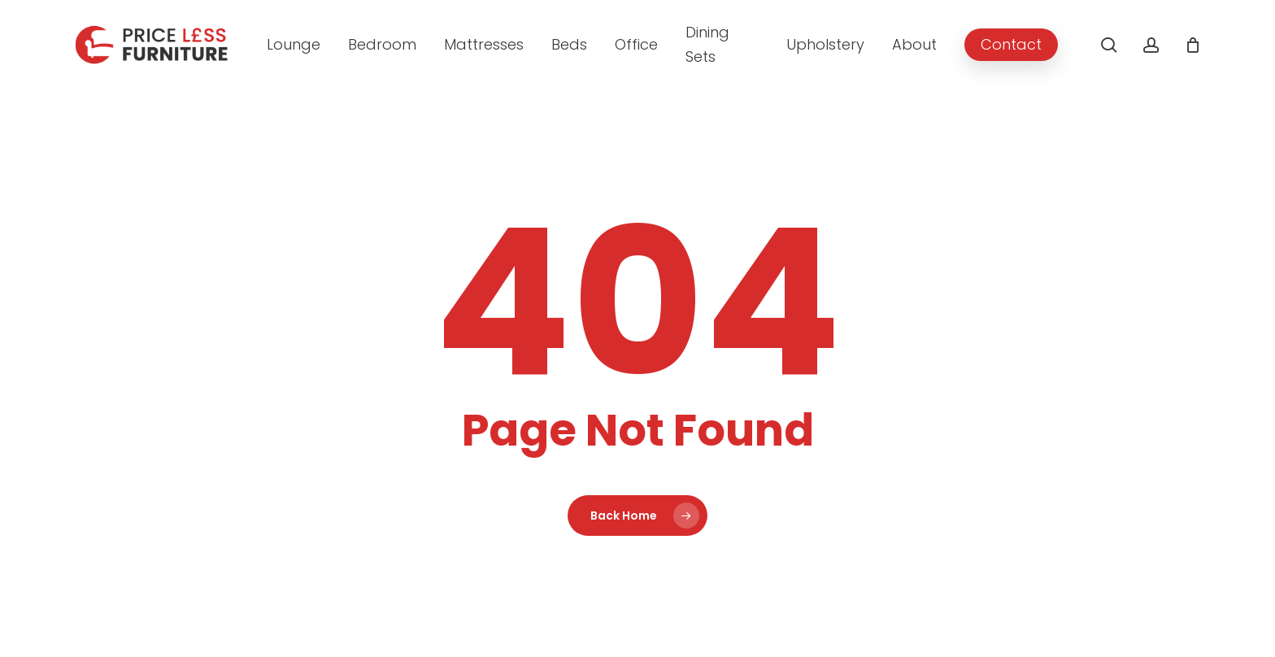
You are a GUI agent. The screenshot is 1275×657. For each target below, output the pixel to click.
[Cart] (1193, 45)
